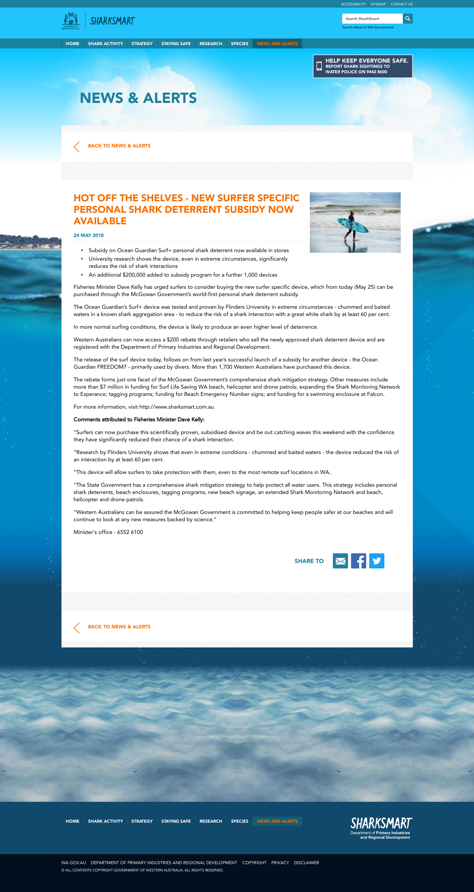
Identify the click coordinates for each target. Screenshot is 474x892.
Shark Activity (105, 43)
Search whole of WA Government (368, 27)
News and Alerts (277, 43)
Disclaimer (306, 862)
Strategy (142, 43)
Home (72, 43)
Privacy (280, 862)
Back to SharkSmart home (115, 21)
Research (211, 43)
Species (239, 43)
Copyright (254, 862)
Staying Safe (176, 43)
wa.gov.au (73, 862)
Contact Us (402, 4)
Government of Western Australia (70, 20)
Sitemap (378, 4)
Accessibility (353, 4)
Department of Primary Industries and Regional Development (164, 862)
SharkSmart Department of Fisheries (381, 828)
